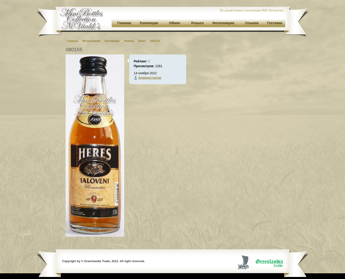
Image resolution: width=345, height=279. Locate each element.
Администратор (149, 77)
